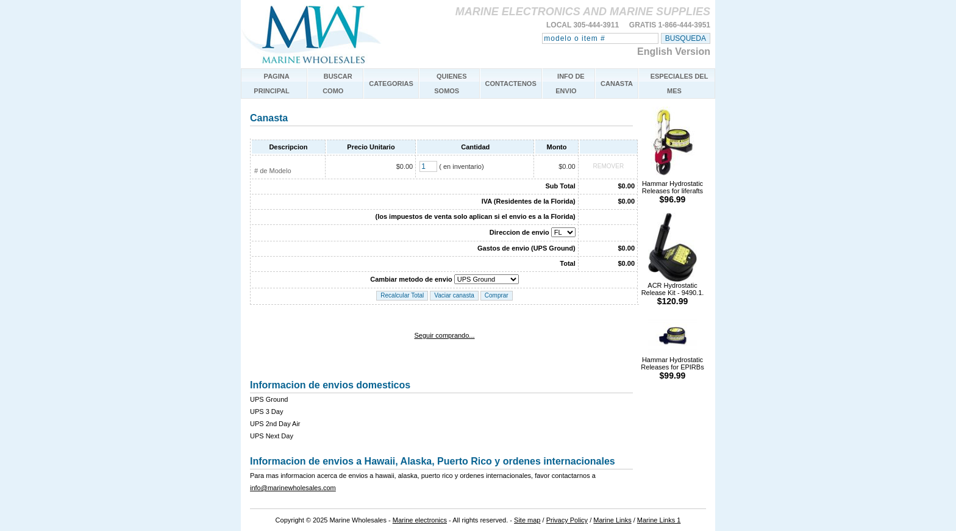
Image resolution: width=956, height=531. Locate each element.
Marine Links (612, 520)
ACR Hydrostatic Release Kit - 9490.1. (672, 290)
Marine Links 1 (659, 520)
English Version (673, 51)
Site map (527, 520)
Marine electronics (420, 520)
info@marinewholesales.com (293, 487)
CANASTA (617, 83)
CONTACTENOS (511, 83)
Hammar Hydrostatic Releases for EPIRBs (672, 365)
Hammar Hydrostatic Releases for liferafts (672, 189)
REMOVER (608, 166)
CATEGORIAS (391, 83)
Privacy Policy (567, 520)
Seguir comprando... (444, 335)
